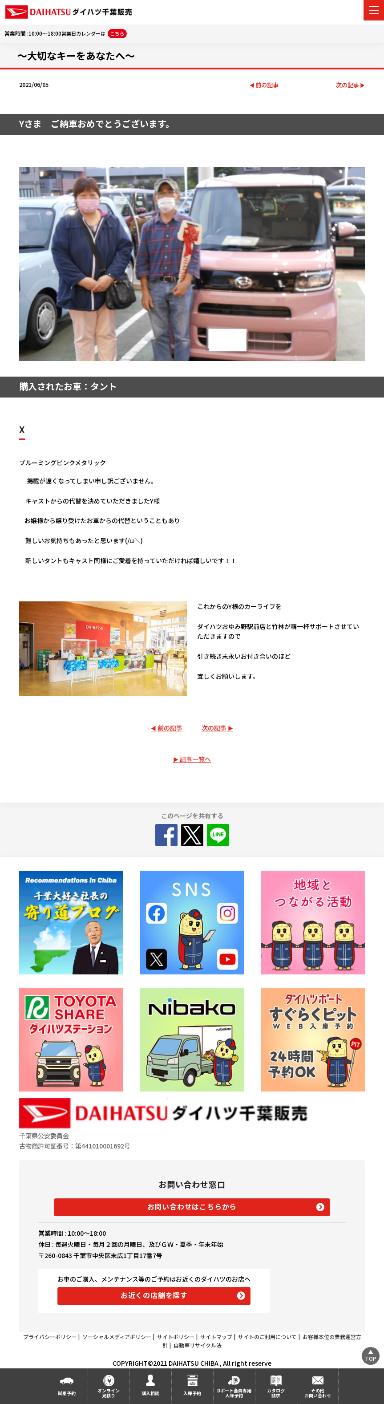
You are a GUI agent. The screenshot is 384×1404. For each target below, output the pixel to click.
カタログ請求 (276, 1393)
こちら (117, 33)
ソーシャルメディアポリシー (116, 1336)
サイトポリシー (175, 1336)
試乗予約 (67, 1393)
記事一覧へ (195, 759)
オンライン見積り (108, 1393)
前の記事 (267, 85)
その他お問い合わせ (317, 1393)
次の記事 (347, 85)
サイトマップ (216, 1336)
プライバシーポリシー (50, 1336)
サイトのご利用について (267, 1336)
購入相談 (150, 1393)
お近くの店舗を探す (154, 1295)
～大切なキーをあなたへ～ (76, 55)
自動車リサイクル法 (198, 1345)
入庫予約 (192, 1393)
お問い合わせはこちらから (192, 1206)
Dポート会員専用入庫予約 (234, 1393)
